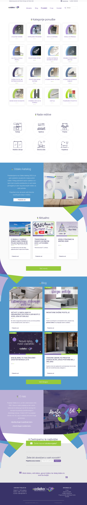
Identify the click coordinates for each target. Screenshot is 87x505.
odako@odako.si (22, 493)
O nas (67, 490)
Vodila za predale (70, 37)
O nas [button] (51, 8)
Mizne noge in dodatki (17, 101)
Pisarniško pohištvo (70, 101)
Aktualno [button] (29, 8)
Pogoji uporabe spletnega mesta (67, 495)
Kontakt (67, 496)
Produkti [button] (44, 8)
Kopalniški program (34, 37)
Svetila (52, 101)
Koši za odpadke (52, 37)
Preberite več (15, 256)
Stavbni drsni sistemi (52, 79)
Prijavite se (57, 460)
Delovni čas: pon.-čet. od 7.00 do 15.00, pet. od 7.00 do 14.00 (21, 1)
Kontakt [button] (59, 8)
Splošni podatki (67, 492)
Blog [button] (36, 8)
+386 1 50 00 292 (22, 492)
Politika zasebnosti (67, 493)
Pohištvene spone (34, 58)
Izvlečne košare (16, 37)
